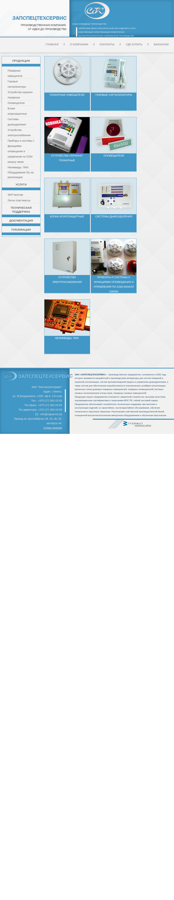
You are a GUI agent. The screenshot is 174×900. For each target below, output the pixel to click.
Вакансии (161, 44)
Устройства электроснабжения (67, 280)
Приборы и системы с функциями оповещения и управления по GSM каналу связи (21, 151)
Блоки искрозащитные (67, 216)
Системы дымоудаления (113, 216)
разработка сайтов (143, 425)
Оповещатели (16, 102)
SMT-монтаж (15, 194)
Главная (52, 44)
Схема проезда (52, 427)
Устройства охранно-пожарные (67, 158)
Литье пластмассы (19, 200)
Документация (21, 220)
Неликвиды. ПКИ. (18, 167)
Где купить (134, 44)
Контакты (107, 44)
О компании (79, 44)
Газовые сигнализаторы (113, 94)
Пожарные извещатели (67, 94)
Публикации (21, 229)
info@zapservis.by (51, 414)
